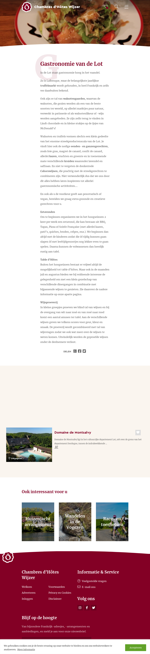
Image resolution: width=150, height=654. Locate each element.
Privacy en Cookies (60, 592)
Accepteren (136, 647)
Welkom (27, 586)
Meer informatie (26, 649)
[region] (75, 646)
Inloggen (27, 598)
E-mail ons (86, 587)
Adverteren (29, 592)
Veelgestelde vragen (92, 581)
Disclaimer (55, 598)
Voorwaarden (57, 586)
